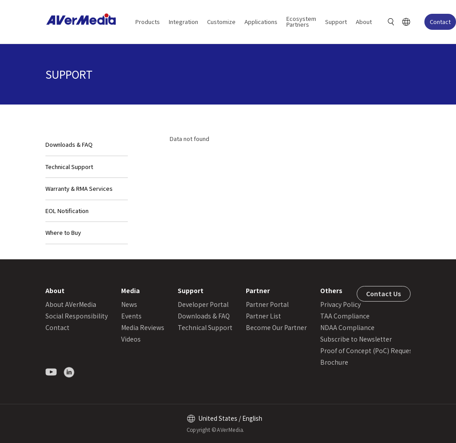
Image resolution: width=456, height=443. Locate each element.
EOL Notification (67, 210)
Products (147, 21)
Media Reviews (142, 327)
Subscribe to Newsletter (356, 338)
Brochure (334, 362)
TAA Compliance (345, 315)
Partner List (263, 315)
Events (131, 315)
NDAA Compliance (347, 327)
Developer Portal (203, 304)
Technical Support (69, 166)
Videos (131, 338)
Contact (440, 21)
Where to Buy (63, 232)
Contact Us (383, 293)
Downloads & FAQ (69, 144)
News (129, 304)
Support (336, 21)
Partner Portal (267, 304)
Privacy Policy (340, 304)
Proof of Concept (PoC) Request (367, 350)
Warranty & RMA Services (79, 188)
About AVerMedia (70, 304)
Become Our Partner (276, 327)
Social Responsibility (76, 315)
